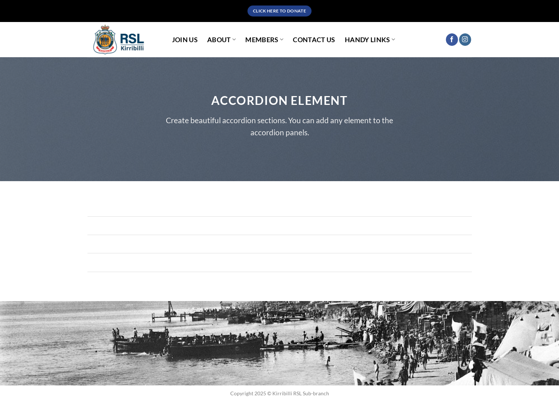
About (221, 40)
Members (264, 40)
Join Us (185, 40)
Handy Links (370, 40)
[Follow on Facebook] (452, 39)
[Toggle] (94, 226)
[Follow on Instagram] (465, 39)
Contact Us (314, 40)
